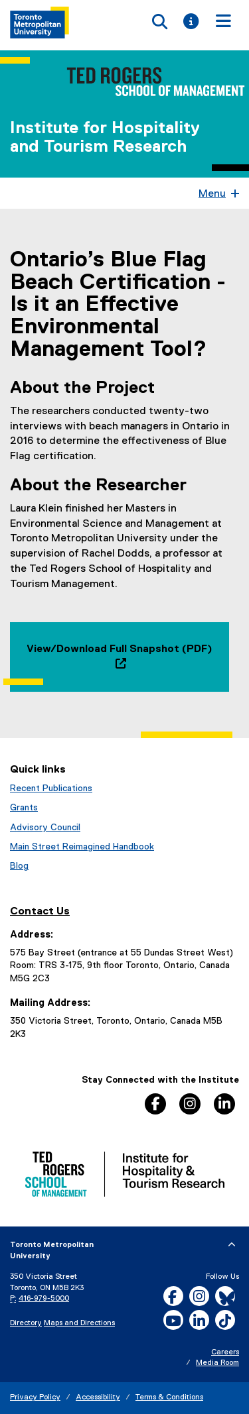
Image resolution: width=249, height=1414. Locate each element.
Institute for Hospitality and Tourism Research (105, 138)
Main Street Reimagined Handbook (82, 846)
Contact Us (40, 911)
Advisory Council (45, 827)
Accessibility (98, 1397)
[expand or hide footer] (231, 1245)
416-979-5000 (44, 1299)
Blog (19, 866)
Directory (26, 1323)
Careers (225, 1352)
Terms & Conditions (169, 1397)
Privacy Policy (35, 1397)
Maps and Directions (79, 1323)
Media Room (217, 1363)
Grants (24, 807)
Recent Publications (51, 788)
